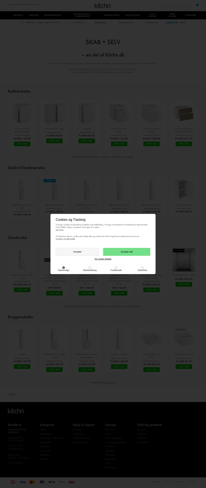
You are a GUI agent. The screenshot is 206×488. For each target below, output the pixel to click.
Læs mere (60, 229)
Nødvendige (63, 270)
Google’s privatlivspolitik (65, 238)
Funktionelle (116, 270)
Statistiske (142, 270)
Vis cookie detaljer (103, 259)
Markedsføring (90, 270)
